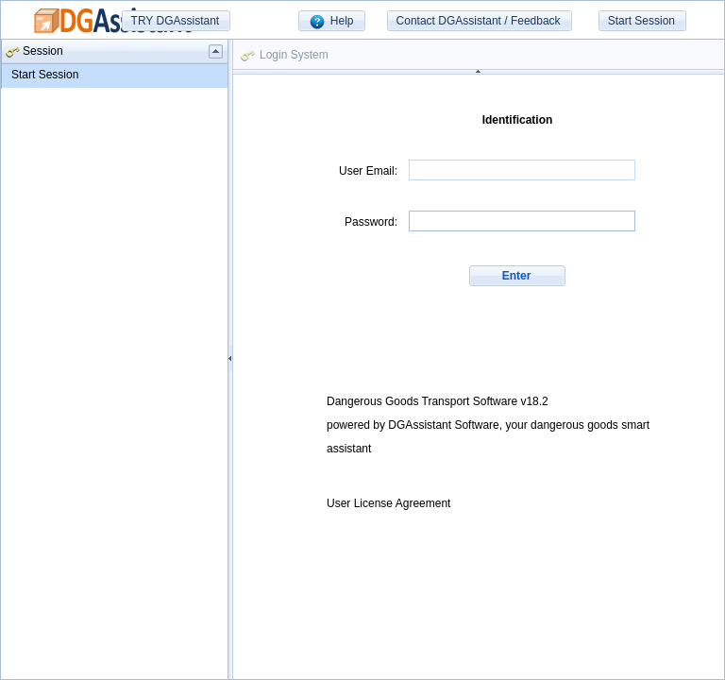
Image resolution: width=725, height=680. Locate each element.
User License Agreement (388, 503)
